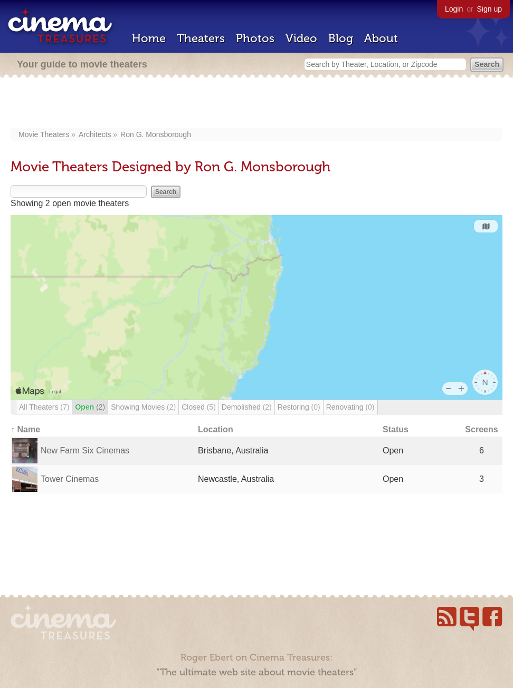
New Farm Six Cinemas (85, 450)
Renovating (350, 407)
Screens (481, 429)
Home (149, 38)
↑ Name (25, 429)
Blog (340, 38)
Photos (255, 38)
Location (215, 429)
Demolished (247, 407)
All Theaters (44, 407)
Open (90, 407)
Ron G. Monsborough (155, 134)
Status (395, 429)
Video (301, 38)
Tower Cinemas (70, 478)
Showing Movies (143, 407)
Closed (199, 407)
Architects (95, 134)
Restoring (299, 407)
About (381, 38)
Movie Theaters (43, 134)
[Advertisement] (256, 104)
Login (454, 9)
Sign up (489, 9)
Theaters (201, 38)
